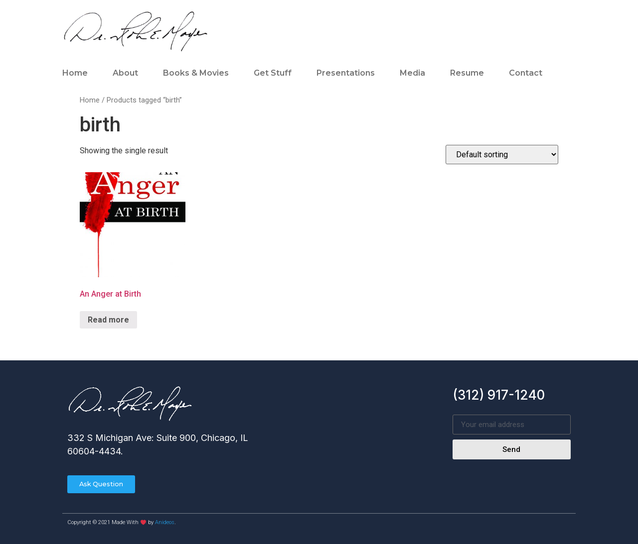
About (125, 73)
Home (75, 73)
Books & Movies (196, 73)
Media (412, 73)
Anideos (164, 523)
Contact (525, 73)
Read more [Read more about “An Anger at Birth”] (108, 320)
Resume (467, 73)
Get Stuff (273, 73)
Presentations (346, 73)
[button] (101, 484)
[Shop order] (502, 154)
